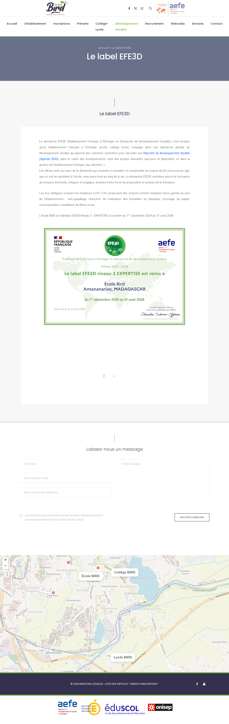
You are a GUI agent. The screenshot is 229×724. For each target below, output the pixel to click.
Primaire (83, 24)
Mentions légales (91, 683)
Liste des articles (117, 683)
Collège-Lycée (102, 26)
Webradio (178, 24)
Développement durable (126, 26)
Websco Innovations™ (144, 683)
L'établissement (35, 24)
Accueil (12, 24)
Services (198, 24)
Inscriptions (61, 24)
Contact (217, 24)
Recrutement (154, 24)
